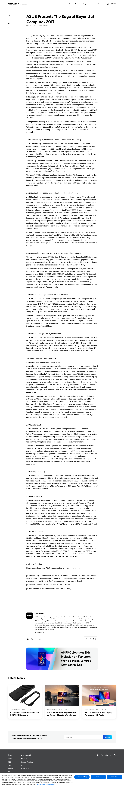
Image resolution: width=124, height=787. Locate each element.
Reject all (98, 777)
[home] (17, 4)
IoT (9, 772)
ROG (9, 762)
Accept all (114, 777)
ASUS (10, 759)
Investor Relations (27, 762)
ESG (22, 765)
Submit (107, 737)
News (77, 4)
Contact (101, 4)
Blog (84, 4)
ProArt (10, 765)
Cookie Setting (82, 777)
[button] (92, 4)
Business (10, 769)
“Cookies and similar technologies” (46, 784)
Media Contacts (26, 759)
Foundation (25, 769)
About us (68, 4)
